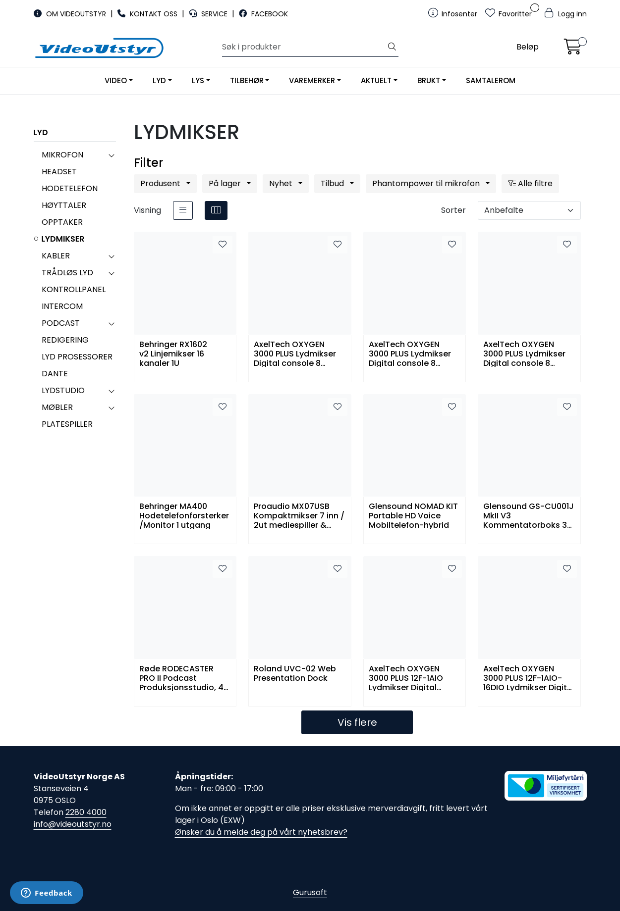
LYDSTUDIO (63, 390)
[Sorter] (529, 210)
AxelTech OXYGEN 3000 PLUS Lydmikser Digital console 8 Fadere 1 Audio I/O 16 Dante (410, 353)
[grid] (216, 210)
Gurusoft (310, 892)
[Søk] (304, 47)
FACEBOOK (263, 14)
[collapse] (111, 155)
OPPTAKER (62, 222)
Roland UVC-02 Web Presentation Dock (295, 674)
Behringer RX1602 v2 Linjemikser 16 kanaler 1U (173, 353)
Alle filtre (530, 183)
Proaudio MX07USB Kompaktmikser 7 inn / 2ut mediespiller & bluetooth (299, 515)
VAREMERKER (312, 80)
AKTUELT (376, 80)
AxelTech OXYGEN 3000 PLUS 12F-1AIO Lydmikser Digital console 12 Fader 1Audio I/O (406, 677)
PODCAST (61, 323)
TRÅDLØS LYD (67, 272)
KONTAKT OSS (148, 14)
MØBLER (57, 407)
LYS (198, 80)
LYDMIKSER (63, 239)
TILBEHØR (247, 80)
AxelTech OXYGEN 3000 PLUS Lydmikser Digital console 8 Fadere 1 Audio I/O (524, 353)
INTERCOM (62, 306)
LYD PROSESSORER (77, 356)
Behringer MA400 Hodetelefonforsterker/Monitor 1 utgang (184, 515)
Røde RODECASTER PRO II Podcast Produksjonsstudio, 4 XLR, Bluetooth (181, 677)
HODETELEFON (70, 188)
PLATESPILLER (67, 424)
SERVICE (209, 14)
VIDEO (116, 80)
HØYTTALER (64, 205)
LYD (159, 80)
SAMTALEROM (490, 80)
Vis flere (357, 722)
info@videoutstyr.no (73, 824)
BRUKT (428, 80)
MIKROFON (62, 154)
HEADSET (59, 171)
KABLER (56, 255)
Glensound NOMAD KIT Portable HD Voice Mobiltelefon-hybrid (413, 515)
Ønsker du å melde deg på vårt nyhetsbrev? (261, 832)
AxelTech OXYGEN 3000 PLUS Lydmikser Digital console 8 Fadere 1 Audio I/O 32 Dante (296, 353)
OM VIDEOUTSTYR (71, 14)
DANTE (55, 373)
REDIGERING (65, 340)
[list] (183, 210)
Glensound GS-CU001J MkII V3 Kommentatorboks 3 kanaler (528, 515)
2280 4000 (86, 812)
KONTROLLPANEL (74, 289)
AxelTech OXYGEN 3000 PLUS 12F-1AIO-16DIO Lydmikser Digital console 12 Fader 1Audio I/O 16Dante (528, 677)
